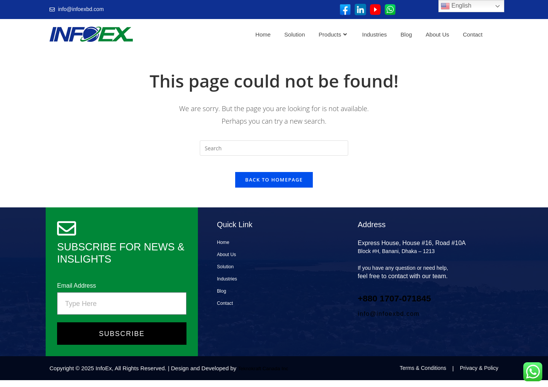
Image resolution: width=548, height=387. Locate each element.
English (456, 6)
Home (263, 34)
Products (332, 34)
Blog (406, 34)
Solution (294, 34)
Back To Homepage (274, 186)
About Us (437, 34)
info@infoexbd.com (389, 320)
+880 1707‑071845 (406, 304)
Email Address (76, 292)
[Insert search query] (274, 148)
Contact (473, 34)
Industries (374, 34)
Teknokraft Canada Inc (266, 375)
